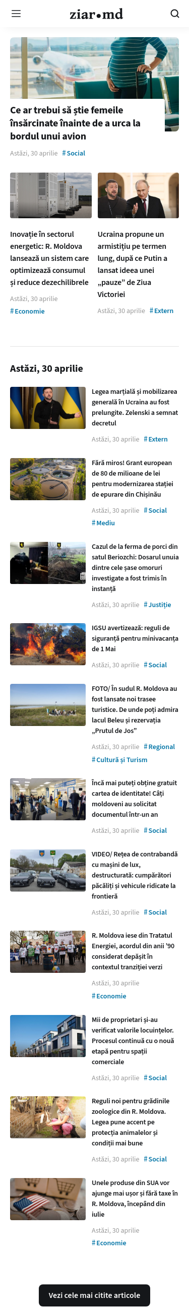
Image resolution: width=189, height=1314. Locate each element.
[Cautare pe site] (175, 14)
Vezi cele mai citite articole (95, 1295)
